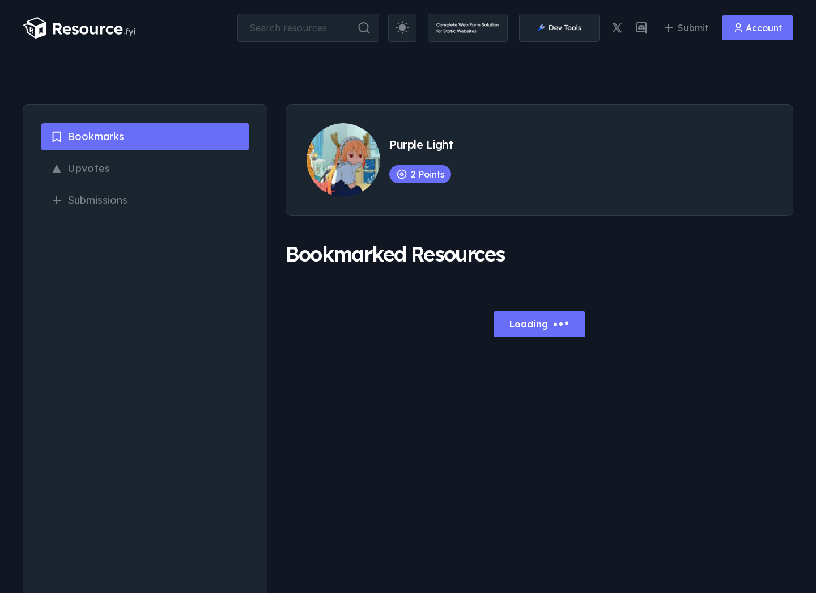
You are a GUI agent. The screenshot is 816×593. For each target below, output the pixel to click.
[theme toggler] (402, 28)
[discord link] (641, 28)
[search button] (364, 28)
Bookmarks (87, 136)
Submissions (89, 200)
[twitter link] (617, 28)
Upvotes (80, 168)
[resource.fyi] (79, 28)
